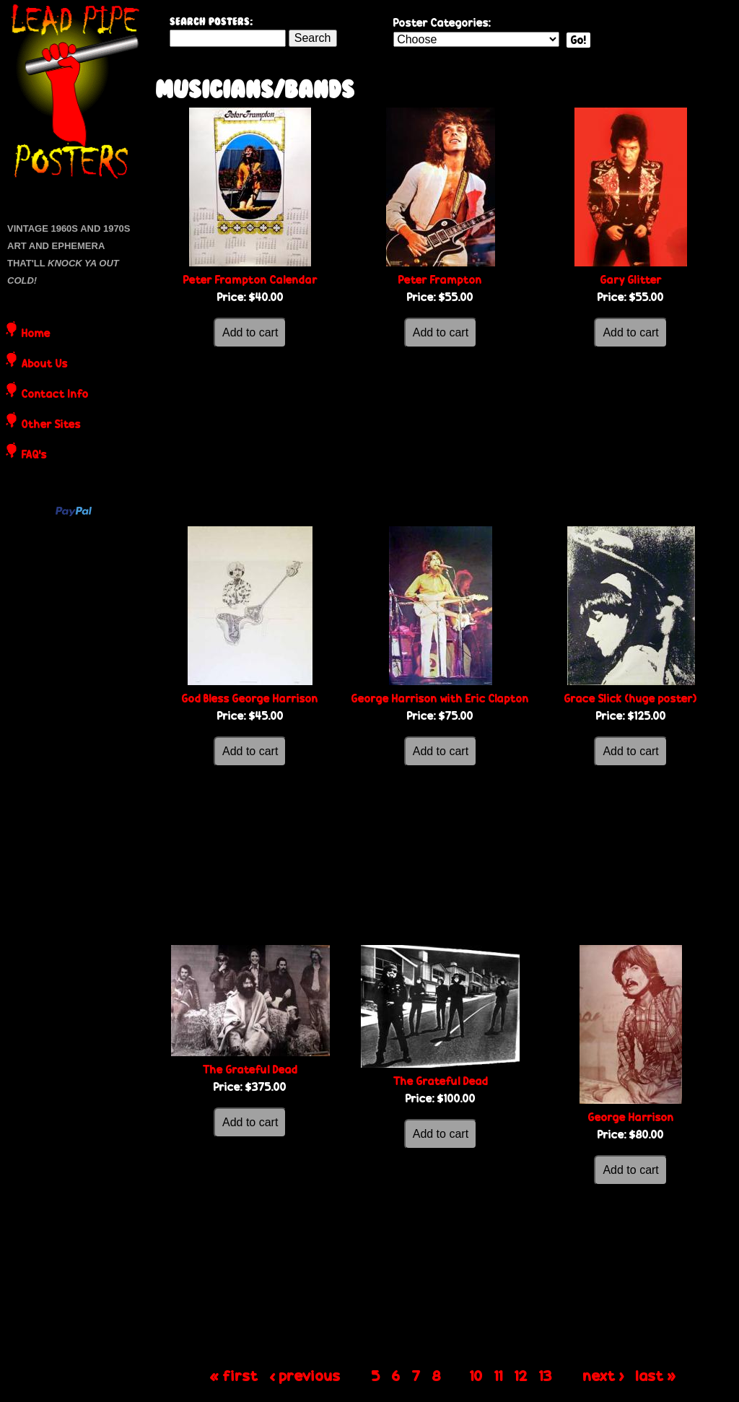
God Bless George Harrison (250, 698)
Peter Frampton (440, 279)
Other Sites (51, 425)
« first (234, 1375)
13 (545, 1375)
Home (36, 334)
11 (498, 1375)
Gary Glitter (631, 279)
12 (521, 1375)
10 (476, 1375)
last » (656, 1375)
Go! (578, 40)
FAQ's (34, 455)
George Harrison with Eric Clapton (440, 698)
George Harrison (631, 1117)
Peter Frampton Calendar (250, 279)
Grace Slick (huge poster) (630, 698)
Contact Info (55, 394)
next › (603, 1375)
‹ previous (305, 1375)
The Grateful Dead (250, 1069)
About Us (45, 364)
